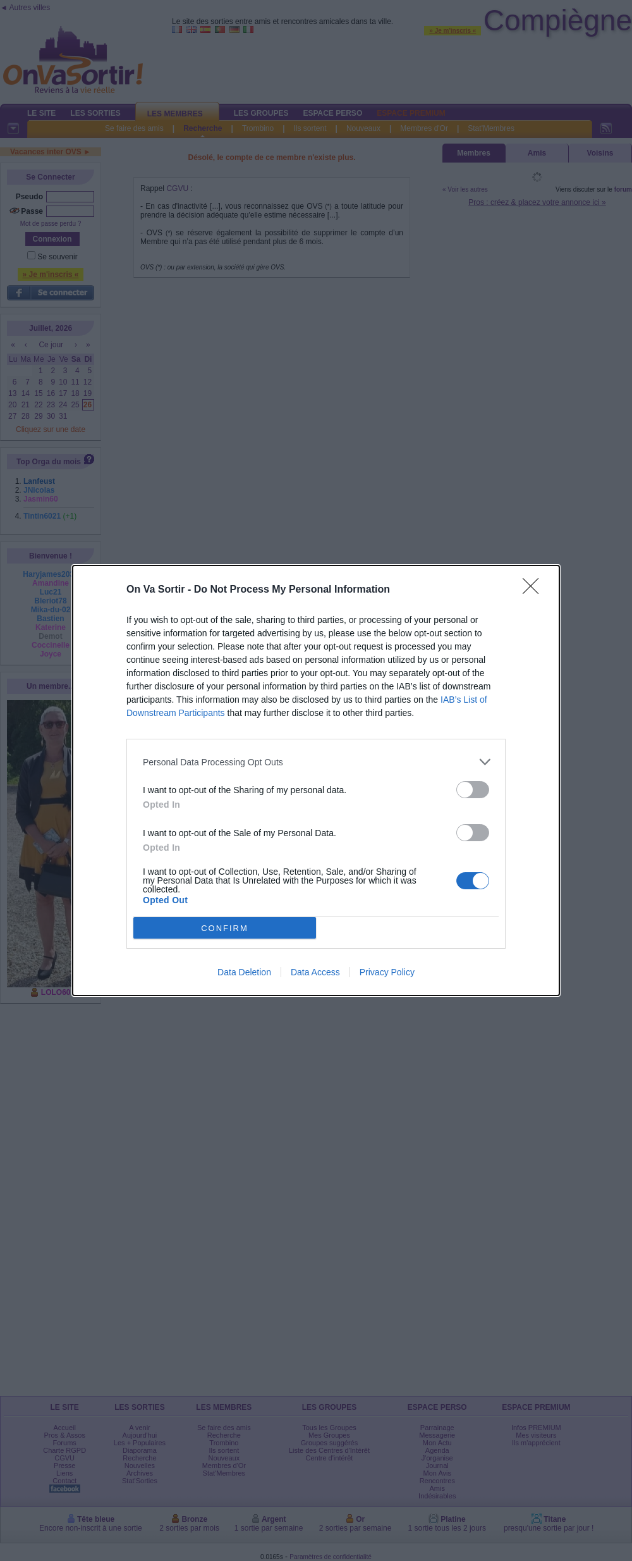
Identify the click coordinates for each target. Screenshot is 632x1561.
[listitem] (316, 761)
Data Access (315, 972)
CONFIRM (224, 928)
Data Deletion (244, 972)
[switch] (472, 789)
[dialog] (316, 780)
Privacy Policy (387, 972)
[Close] (535, 590)
